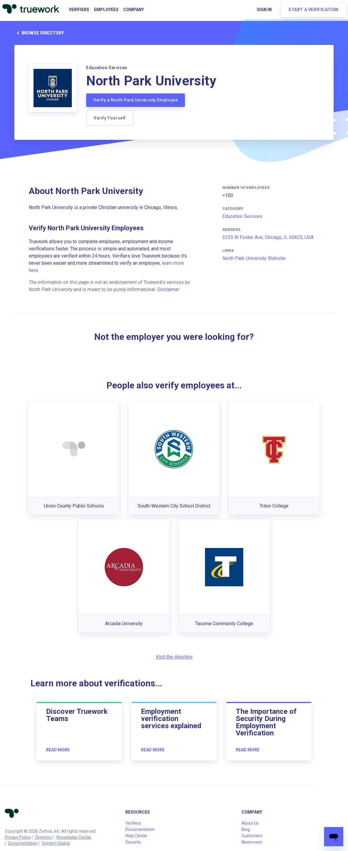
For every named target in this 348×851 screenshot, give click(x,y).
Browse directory (39, 33)
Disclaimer (168, 289)
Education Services (242, 216)
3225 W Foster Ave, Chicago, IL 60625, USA (268, 237)
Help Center (136, 835)
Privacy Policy (18, 837)
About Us (250, 823)
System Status (56, 843)
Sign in (264, 9)
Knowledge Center (74, 837)
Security (133, 842)
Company (133, 9)
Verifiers (79, 9)
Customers (251, 835)
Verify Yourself (110, 118)
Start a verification (313, 9)
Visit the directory (174, 657)
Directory (43, 837)
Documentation (22, 843)
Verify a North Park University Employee (135, 100)
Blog (245, 829)
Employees (106, 9)
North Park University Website (253, 258)
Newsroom (251, 842)
